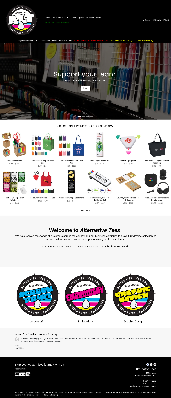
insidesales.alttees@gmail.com (143, 386)
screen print (37, 321)
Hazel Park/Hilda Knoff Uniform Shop (56, 40)
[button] (13, 81)
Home (47, 17)
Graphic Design (134, 321)
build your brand (117, 246)
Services (61, 17)
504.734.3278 (150, 381)
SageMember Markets (27, 40)
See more (85, 210)
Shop (85, 88)
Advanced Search (93, 17)
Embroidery (85, 321)
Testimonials (20, 369)
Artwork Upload (77, 17)
